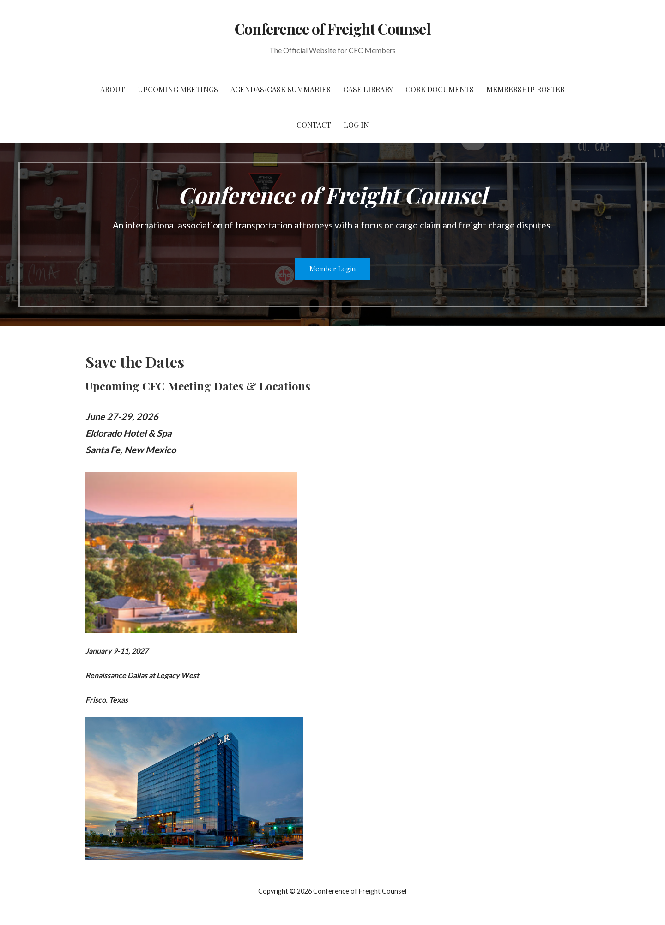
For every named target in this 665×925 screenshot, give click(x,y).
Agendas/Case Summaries (280, 89)
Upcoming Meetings (178, 89)
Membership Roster (525, 89)
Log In (356, 125)
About (112, 89)
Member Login (332, 268)
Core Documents (439, 89)
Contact (313, 125)
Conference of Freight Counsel (332, 28)
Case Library (368, 89)
